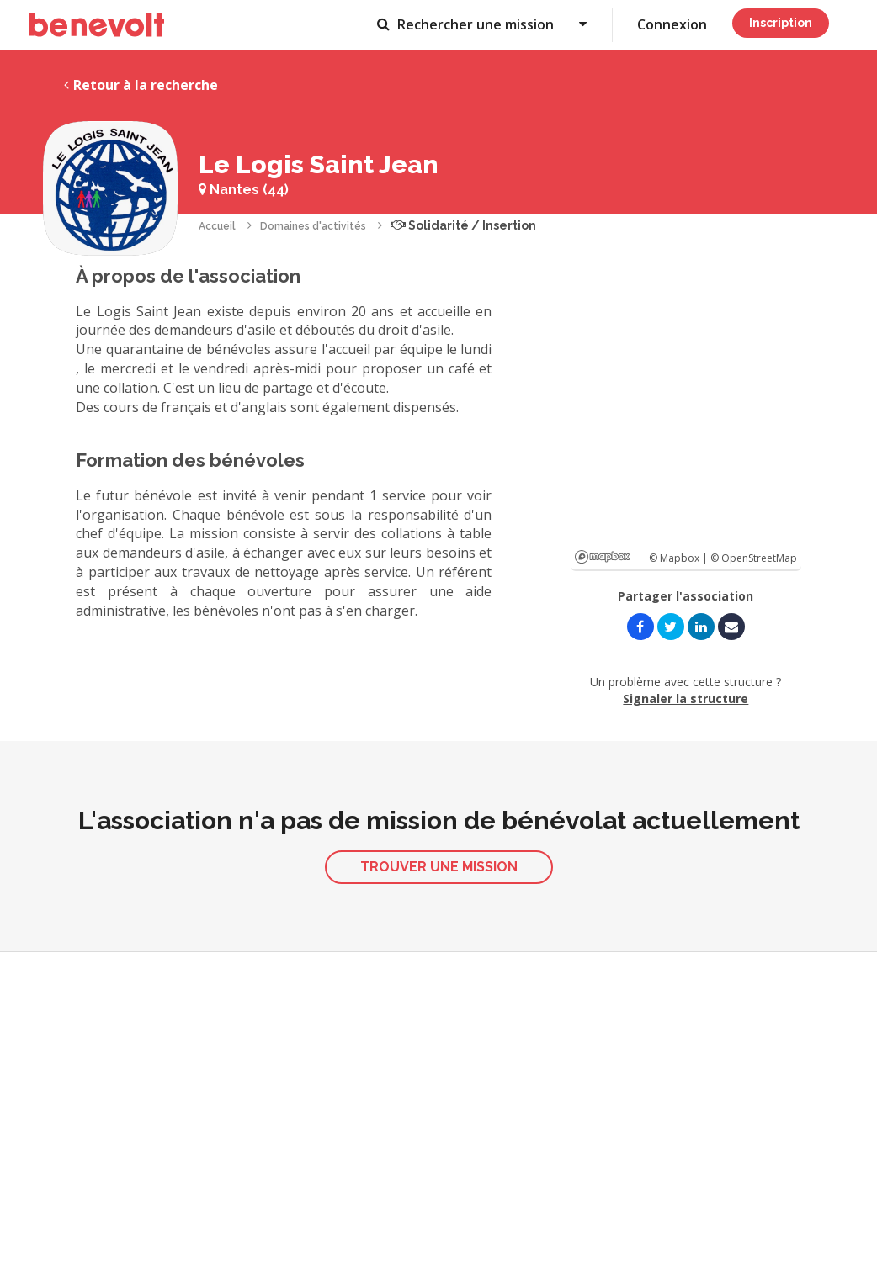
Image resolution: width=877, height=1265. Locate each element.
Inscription (780, 22)
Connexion (672, 24)
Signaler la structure (685, 699)
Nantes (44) (244, 190)
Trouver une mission (439, 867)
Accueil (217, 226)
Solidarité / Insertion (463, 225)
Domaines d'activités (313, 226)
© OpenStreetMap (753, 558)
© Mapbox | (679, 558)
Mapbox (602, 556)
